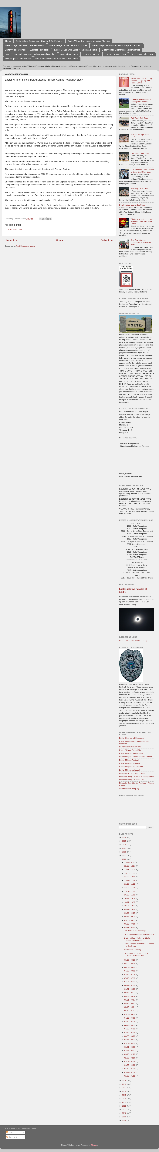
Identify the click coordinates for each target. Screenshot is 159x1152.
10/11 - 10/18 (130, 902)
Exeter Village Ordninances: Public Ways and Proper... (116, 45)
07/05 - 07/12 (130, 982)
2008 (124, 1120)
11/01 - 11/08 (130, 891)
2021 (124, 855)
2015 (124, 1095)
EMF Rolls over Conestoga (135, 931)
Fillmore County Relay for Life (131, 780)
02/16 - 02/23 (130, 1054)
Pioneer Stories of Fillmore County (133, 640)
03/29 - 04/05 (130, 1033)
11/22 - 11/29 (130, 880)
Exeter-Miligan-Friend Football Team (139, 934)
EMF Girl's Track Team (139, 153)
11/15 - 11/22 (130, 884)
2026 (124, 837)
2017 (124, 1088)
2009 (124, 1117)
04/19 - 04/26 (130, 1022)
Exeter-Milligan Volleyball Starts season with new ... (137, 939)
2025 (124, 841)
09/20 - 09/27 (130, 913)
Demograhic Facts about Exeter (132, 773)
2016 (124, 1091)
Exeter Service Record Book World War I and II (56, 58)
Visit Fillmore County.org (129, 789)
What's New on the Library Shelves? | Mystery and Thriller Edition (141, 80)
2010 (124, 1113)
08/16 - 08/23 (130, 960)
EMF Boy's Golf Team (139, 118)
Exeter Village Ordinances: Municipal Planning (89, 41)
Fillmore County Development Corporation (136, 776)
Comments (12, 1137)
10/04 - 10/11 (130, 906)
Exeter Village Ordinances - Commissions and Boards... (30, 54)
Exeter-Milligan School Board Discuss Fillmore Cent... (136, 954)
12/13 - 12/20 (130, 869)
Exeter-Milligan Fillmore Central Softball (135, 757)
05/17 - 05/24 (130, 1007)
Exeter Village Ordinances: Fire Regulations (25, 45)
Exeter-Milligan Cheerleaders (131, 753)
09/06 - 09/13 (130, 920)
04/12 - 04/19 (130, 1025)
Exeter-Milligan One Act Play (131, 767)
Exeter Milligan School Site (130, 750)
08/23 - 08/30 (130, 927)
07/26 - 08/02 (130, 971)
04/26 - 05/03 (130, 1018)
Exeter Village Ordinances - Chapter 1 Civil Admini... (39, 41)
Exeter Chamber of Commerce (131, 738)
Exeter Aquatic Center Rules (18, 58)
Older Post (107, 240)
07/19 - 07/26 (130, 975)
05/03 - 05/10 (130, 1014)
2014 (124, 1099)
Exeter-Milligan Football (129, 760)
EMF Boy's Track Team (139, 188)
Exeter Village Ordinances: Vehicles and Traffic (75, 50)
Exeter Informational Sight (129, 747)
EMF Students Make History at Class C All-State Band (142, 171)
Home (8, 41)
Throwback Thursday (132, 950)
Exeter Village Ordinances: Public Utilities (68, 45)
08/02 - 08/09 (130, 967)
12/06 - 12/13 (130, 873)
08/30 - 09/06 (130, 924)
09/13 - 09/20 (130, 917)
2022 (124, 852)
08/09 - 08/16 (130, 964)
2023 (124, 848)
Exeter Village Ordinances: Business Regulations (27, 50)
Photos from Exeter (91, 54)
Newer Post (11, 240)
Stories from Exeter (69, 54)
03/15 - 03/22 (130, 1040)
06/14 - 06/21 (130, 993)
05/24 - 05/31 (130, 1003)
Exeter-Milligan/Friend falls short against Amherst (141, 100)
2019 (124, 1080)
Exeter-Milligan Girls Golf (129, 763)
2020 (124, 859)
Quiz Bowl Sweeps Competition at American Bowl (140, 242)
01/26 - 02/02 (130, 1065)
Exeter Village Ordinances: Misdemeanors (121, 50)
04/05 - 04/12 (130, 1029)
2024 (124, 845)
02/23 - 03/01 (130, 1051)
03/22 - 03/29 (130, 1036)
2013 (124, 1102)
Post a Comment (15, 229)
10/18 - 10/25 (130, 899)
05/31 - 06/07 (130, 1000)
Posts (9, 1132)
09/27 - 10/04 (130, 909)
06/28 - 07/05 (130, 985)
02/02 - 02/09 (130, 1061)
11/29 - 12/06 (130, 877)
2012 (124, 1106)
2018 (124, 1084)
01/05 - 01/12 (130, 1076)
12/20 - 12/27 (130, 866)
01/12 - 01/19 (130, 1072)
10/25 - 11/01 (130, 895)
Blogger (94, 1145)
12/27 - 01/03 (130, 862)
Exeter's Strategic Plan (115, 54)
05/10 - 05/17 (130, 1011)
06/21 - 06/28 (130, 989)
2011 (124, 1109)
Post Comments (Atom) (25, 246)
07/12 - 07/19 (130, 978)
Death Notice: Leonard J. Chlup (132, 205)
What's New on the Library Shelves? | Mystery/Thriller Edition (141, 221)
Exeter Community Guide (142, 54)
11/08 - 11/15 (130, 888)
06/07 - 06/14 (130, 996)
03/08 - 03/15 (130, 1043)
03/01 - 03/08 (130, 1047)
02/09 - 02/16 (130, 1058)
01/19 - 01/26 (130, 1069)
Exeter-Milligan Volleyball (129, 770)
